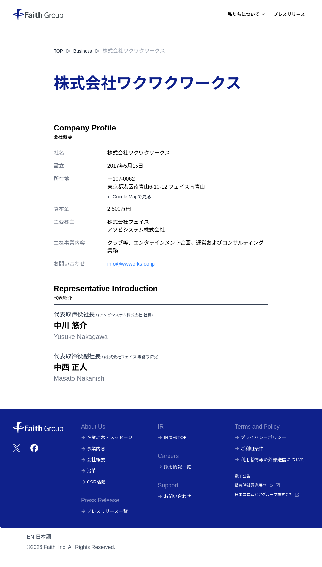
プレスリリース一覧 (104, 511)
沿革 (88, 470)
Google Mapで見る (132, 196)
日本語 (43, 537)
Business (86, 51)
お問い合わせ (174, 496)
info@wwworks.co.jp (131, 264)
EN (30, 537)
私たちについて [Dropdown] (247, 14)
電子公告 (242, 476)
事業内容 (93, 448)
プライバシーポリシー (260, 437)
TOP (58, 51)
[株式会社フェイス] (38, 14)
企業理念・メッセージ (107, 437)
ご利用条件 (249, 448)
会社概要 (93, 459)
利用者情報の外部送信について (270, 459)
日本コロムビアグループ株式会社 (267, 494)
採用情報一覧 (174, 466)
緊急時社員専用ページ (258, 485)
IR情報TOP (172, 437)
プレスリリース (289, 14)
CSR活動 (93, 481)
